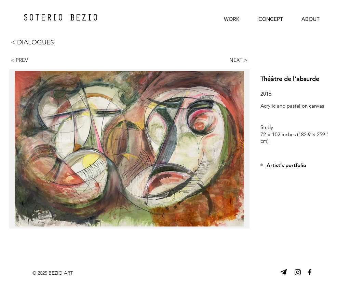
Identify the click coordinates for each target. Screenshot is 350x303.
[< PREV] (23, 60)
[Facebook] (310, 272)
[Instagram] (298, 272)
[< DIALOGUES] (40, 42)
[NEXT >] (235, 60)
